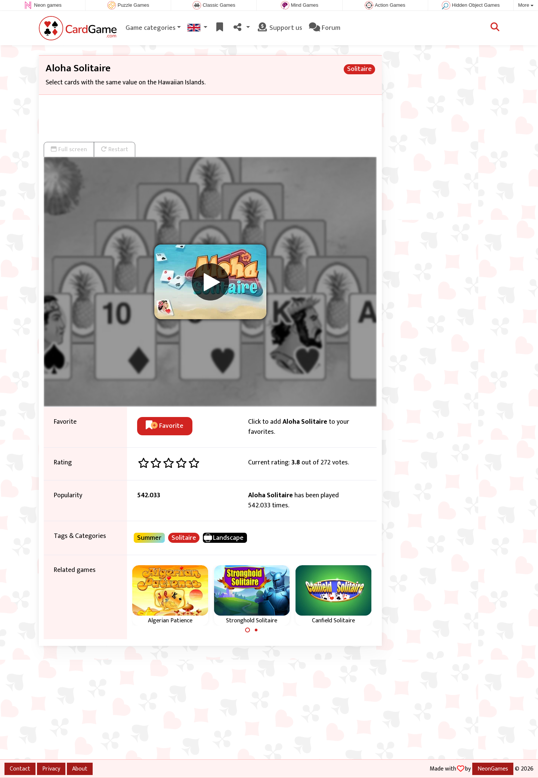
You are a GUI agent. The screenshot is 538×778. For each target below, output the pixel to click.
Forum (324, 28)
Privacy (51, 769)
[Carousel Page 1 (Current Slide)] (247, 630)
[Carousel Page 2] (256, 630)
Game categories (151, 28)
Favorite (164, 426)
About (79, 769)
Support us (279, 28)
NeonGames (492, 769)
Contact (20, 769)
